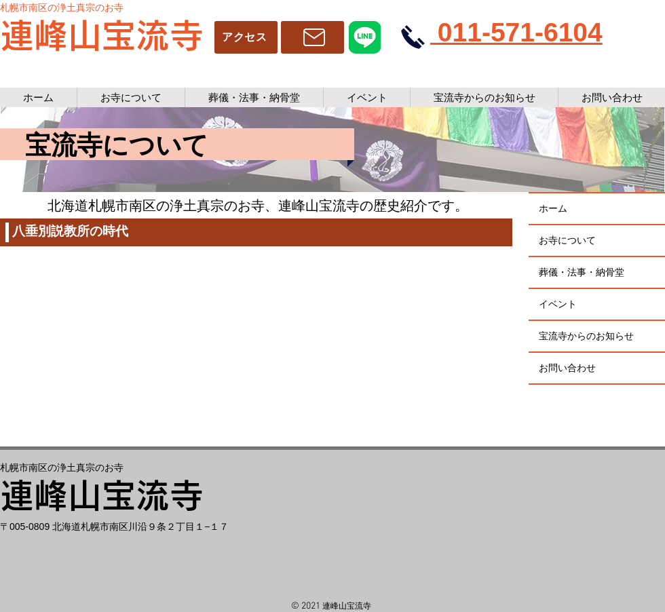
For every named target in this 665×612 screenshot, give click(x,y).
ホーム (553, 208)
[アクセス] (246, 37)
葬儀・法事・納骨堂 (581, 272)
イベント (558, 304)
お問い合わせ (567, 367)
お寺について (567, 240)
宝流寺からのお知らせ (586, 335)
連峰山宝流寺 (102, 35)
